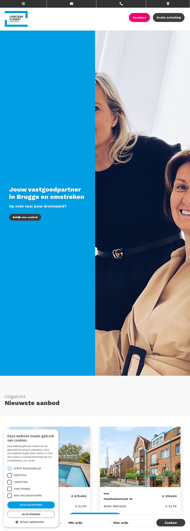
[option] (140, 470)
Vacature (139, 17)
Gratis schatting (169, 17)
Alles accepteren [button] (31, 504)
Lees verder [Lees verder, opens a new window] (28, 460)
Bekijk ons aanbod (25, 217)
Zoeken (171, 523)
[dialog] (31, 478)
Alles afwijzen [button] (31, 514)
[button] (31, 522)
